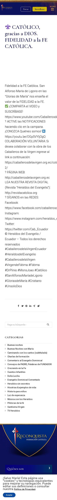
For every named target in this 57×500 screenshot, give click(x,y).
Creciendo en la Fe (16, 368)
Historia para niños (17, 391)
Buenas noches (15, 345)
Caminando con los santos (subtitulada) (27, 353)
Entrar (26, 9)
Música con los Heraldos (20, 399)
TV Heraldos (13, 411)
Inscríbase (40, 9)
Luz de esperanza (16, 395)
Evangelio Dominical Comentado (23, 380)
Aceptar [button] (9, 495)
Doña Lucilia (13, 376)
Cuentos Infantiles (16, 372)
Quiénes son (15, 469)
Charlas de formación (18, 356)
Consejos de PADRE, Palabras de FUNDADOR (29, 364)
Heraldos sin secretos (18, 384)
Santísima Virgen (15, 407)
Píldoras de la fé (15, 403)
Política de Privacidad (24, 489)
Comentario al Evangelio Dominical (24, 360)
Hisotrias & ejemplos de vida (21, 387)
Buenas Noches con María (20, 349)
